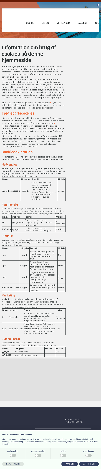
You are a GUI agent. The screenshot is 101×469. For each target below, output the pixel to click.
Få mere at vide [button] (13, 464)
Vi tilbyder (63, 23)
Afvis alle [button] (70, 464)
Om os (45, 23)
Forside (29, 23)
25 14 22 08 (77, 422)
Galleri (82, 23)
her (3, 100)
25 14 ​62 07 (77, 419)
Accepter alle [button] (89, 464)
